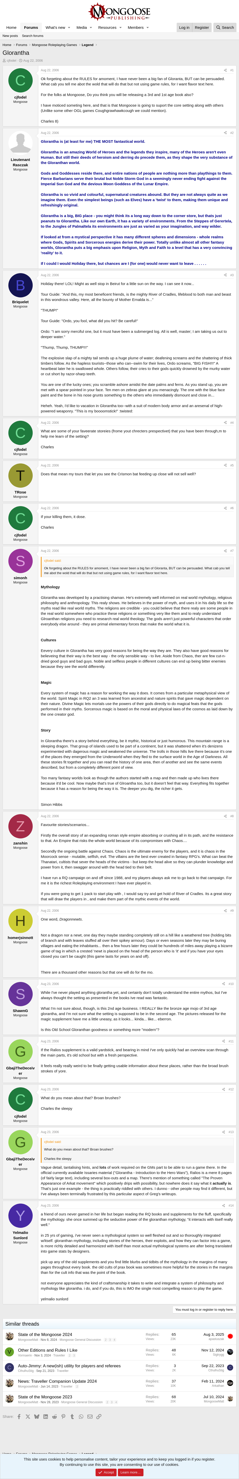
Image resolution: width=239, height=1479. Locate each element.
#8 (232, 816)
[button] (69, 27)
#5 (232, 465)
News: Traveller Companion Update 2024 (57, 1381)
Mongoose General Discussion (80, 1340)
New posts (10, 36)
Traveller (59, 1355)
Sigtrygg (218, 1354)
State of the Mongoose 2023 (45, 1397)
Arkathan (218, 1386)
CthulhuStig (26, 1371)
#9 (232, 910)
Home (11, 27)
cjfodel (11, 60)
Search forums (33, 36)
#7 (232, 551)
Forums (31, 27)
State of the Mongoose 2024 (45, 1334)
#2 (232, 133)
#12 (231, 1089)
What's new (55, 27)
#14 (231, 1205)
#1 (232, 70)
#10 (231, 984)
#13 (231, 1132)
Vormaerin (25, 1355)
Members (136, 27)
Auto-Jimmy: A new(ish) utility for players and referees (69, 1366)
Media (82, 27)
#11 (231, 1041)
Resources (107, 27)
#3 (232, 275)
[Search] (224, 27)
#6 (232, 508)
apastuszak (216, 1339)
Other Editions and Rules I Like (47, 1350)
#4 (232, 423)
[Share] (225, 70)
